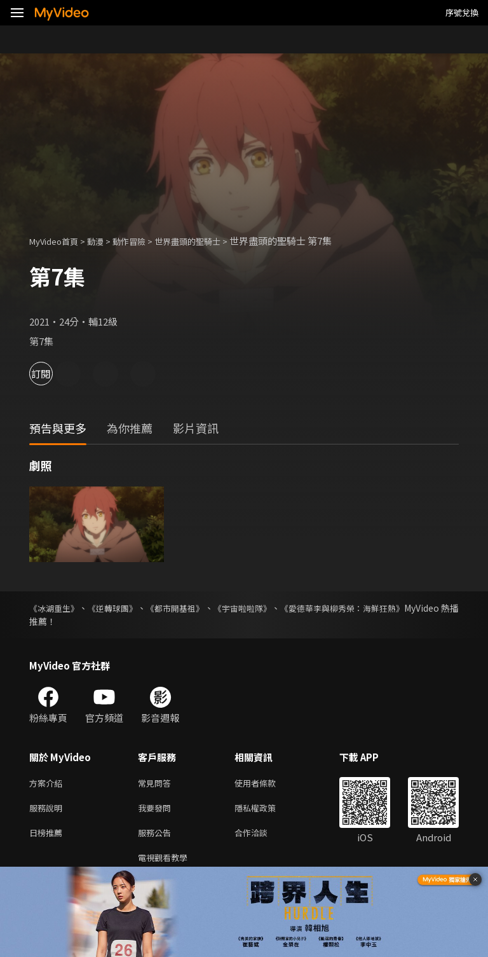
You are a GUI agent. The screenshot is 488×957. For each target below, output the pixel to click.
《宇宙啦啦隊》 (278, 608)
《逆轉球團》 (125, 608)
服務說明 (48, 810)
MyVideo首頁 (58, 240)
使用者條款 (266, 783)
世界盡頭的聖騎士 (209, 240)
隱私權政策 (266, 810)
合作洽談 (261, 837)
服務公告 (157, 837)
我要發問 (157, 810)
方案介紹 (48, 783)
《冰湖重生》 (56, 608)
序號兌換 (461, 12)
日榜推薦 (48, 837)
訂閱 (54, 373)
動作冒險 (143, 240)
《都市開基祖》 (199, 608)
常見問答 (157, 783)
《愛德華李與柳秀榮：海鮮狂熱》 (392, 608)
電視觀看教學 (166, 864)
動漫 (105, 240)
